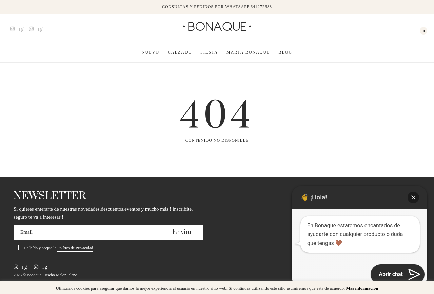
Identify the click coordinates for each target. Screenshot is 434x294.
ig (17, 29)
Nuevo (150, 52)
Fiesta (209, 52)
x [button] (423, 289)
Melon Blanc (66, 275)
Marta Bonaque (248, 52)
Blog (286, 52)
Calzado (180, 52)
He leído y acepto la (58, 248)
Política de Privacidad (75, 248)
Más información (362, 288)
